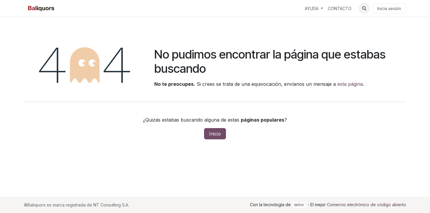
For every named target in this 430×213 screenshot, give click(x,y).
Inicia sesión (389, 8)
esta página (350, 84)
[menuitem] (313, 8)
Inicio (215, 134)
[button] (364, 8)
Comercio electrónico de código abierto (366, 204)
